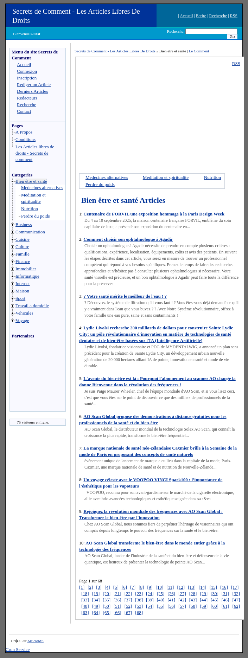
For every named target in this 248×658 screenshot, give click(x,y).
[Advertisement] (31, 377)
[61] (225, 606)
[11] (170, 587)
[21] (117, 593)
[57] (182, 606)
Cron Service (18, 649)
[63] (85, 612)
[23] (139, 593)
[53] (139, 606)
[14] (202, 587)
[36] (117, 599)
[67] (128, 612)
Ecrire (201, 15)
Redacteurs (27, 98)
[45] (214, 599)
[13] (192, 587)
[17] (235, 587)
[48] (85, 606)
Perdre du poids (35, 216)
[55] (161, 606)
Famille (22, 254)
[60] (214, 606)
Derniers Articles (32, 91)
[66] (117, 612)
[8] (141, 587)
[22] (128, 593)
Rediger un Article (34, 84)
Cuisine (22, 239)
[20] (106, 593)
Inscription (27, 77)
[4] (107, 587)
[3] (98, 587)
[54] (150, 606)
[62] (236, 606)
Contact (24, 111)
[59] (204, 606)
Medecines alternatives (42, 187)
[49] (96, 606)
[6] (124, 587)
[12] (181, 587)
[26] (171, 593)
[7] (132, 587)
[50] (106, 606)
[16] (224, 587)
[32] (236, 593)
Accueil (186, 15)
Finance (22, 261)
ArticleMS (35, 641)
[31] (225, 593)
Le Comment (199, 51)
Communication (30, 231)
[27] (182, 593)
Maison (22, 290)
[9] (149, 587)
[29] (204, 593)
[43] (193, 599)
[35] (106, 599)
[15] (213, 587)
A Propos (23, 132)
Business (23, 224)
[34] (96, 599)
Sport (20, 298)
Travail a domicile (32, 305)
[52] (128, 606)
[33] (85, 599)
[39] (150, 599)
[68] (139, 612)
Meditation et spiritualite (166, 177)
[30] (214, 593)
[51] (117, 606)
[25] (161, 593)
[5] (116, 587)
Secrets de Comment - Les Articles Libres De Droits (115, 51)
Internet (22, 283)
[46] (225, 599)
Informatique (27, 276)
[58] (193, 606)
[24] (150, 593)
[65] (106, 612)
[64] (96, 612)
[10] (160, 587)
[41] (171, 599)
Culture (22, 246)
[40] (161, 599)
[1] (81, 587)
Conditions (25, 139)
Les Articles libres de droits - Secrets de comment (34, 153)
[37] (128, 599)
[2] (90, 587)
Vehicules (24, 313)
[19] (96, 593)
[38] (139, 599)
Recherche (218, 15)
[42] (182, 599)
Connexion (27, 71)
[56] (171, 606)
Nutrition (29, 208)
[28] (193, 593)
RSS (233, 15)
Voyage (22, 320)
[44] (204, 599)
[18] (85, 593)
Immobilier (25, 268)
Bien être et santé (31, 181)
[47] (236, 599)
